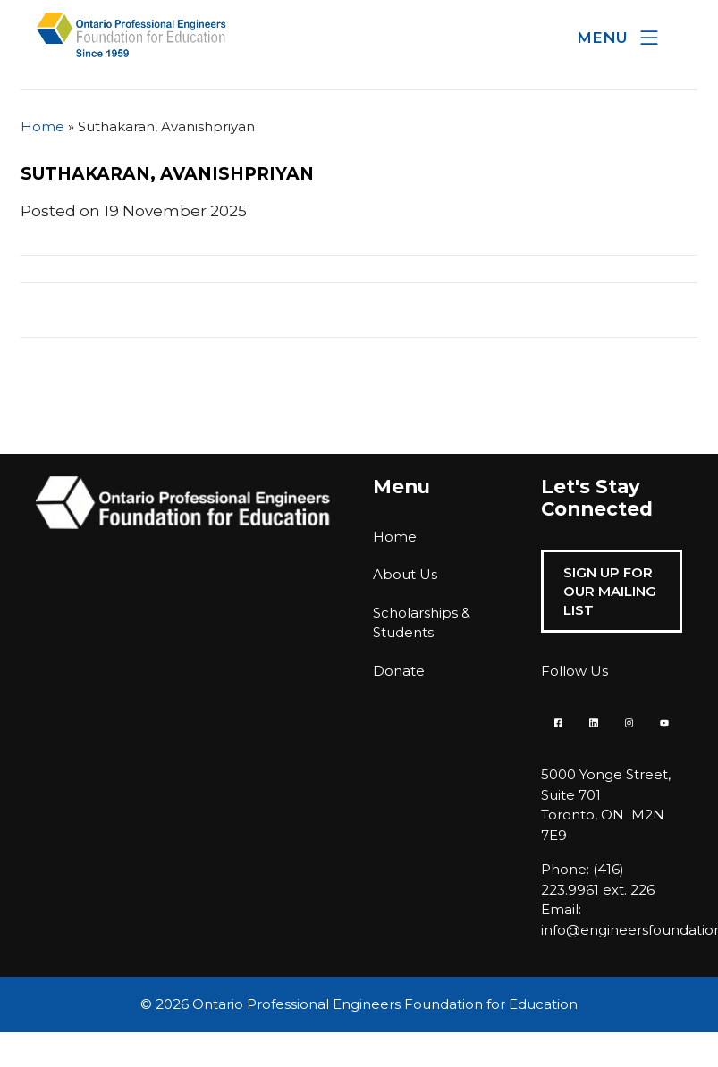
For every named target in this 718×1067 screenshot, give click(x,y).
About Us (405, 574)
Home (42, 126)
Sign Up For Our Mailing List (609, 591)
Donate (399, 670)
